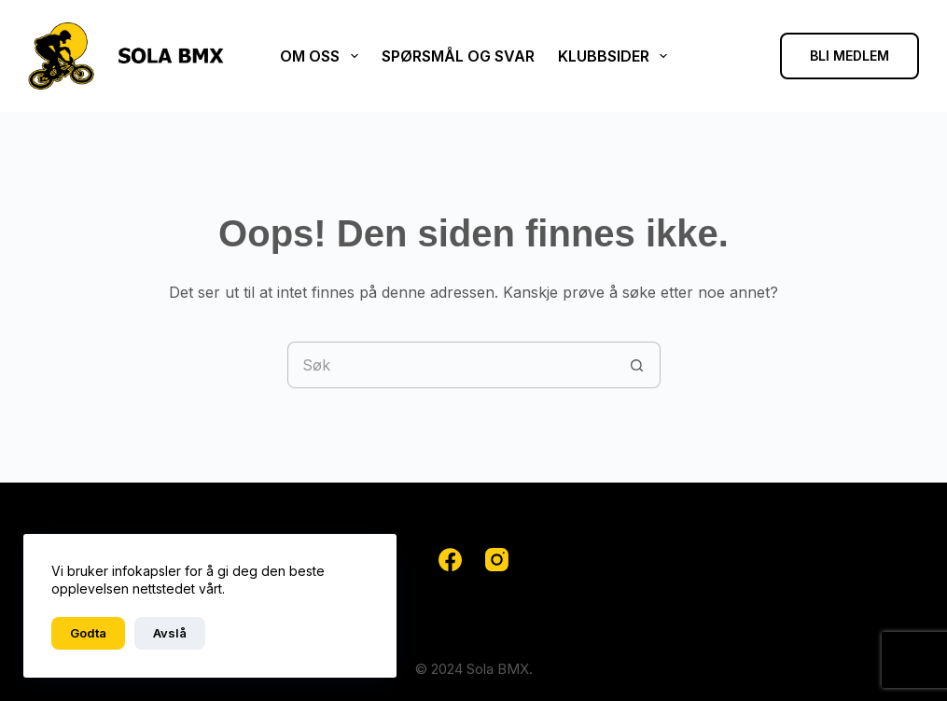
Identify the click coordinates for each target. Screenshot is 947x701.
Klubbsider (616, 56)
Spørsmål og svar (458, 56)
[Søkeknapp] (637, 365)
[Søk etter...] (450, 365)
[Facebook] (450, 559)
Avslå (170, 632)
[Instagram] (496, 559)
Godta (88, 632)
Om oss (322, 56)
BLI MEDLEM (849, 55)
